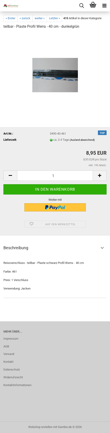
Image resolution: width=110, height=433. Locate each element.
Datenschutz (11, 369)
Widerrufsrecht (13, 377)
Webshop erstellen (40, 427)
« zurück (25, 18)
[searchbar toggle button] (81, 5)
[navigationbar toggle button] (104, 5)
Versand (8, 354)
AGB (6, 346)
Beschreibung (15, 247)
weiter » (40, 18)
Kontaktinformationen (17, 385)
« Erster (10, 18)
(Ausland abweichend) (82, 139)
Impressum (10, 338)
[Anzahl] (55, 175)
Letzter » (54, 18)
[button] (10, 175)
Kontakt (8, 361)
